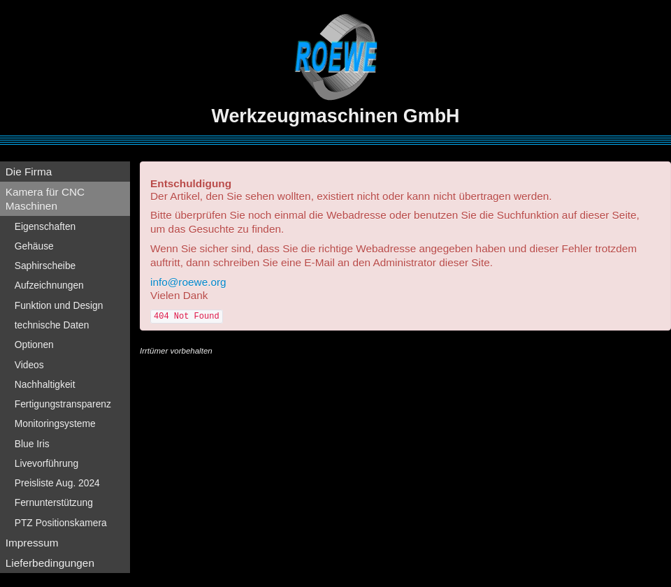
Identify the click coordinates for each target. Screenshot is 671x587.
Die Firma (29, 171)
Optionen (34, 344)
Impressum (32, 543)
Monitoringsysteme (55, 423)
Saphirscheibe (45, 265)
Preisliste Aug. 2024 (57, 482)
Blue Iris (32, 443)
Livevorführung (46, 463)
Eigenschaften (45, 226)
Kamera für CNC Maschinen (45, 199)
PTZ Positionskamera (61, 522)
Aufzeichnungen (49, 285)
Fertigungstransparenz (63, 404)
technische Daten (52, 325)
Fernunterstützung (54, 502)
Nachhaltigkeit (45, 384)
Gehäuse (34, 246)
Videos (29, 364)
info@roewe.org (188, 282)
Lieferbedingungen (50, 563)
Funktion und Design (59, 305)
